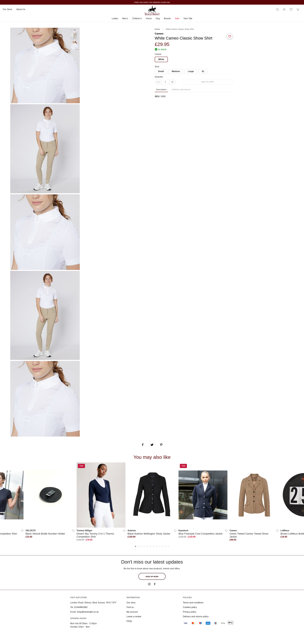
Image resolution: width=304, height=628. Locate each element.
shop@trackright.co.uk (88, 612)
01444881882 (81, 607)
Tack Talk (187, 18)
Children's (137, 18)
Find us (130, 607)
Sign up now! (151, 577)
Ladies (115, 18)
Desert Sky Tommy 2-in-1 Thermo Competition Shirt (95, 535)
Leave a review (134, 616)
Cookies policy (190, 607)
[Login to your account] (284, 9)
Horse (149, 18)
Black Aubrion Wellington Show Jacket (148, 533)
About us (20, 9)
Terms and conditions (193, 602)
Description (161, 89)
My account (132, 612)
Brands (167, 18)
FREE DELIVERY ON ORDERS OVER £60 (152, 2)
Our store (7, 9)
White (161, 59)
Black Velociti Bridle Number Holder (45, 533)
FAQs (129, 621)
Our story (131, 602)
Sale (177, 18)
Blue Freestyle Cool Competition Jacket (200, 533)
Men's (125, 18)
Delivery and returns (181, 89)
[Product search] (277, 9)
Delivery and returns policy (196, 616)
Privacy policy (189, 612)
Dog (158, 18)
